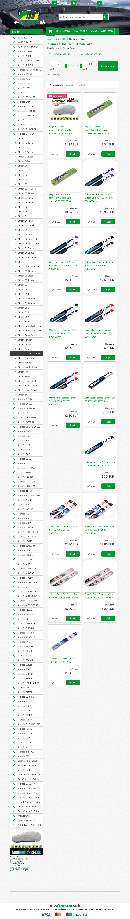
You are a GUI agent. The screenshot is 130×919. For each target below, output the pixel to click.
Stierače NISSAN (25, 609)
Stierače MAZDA (25, 577)
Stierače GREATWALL (27, 468)
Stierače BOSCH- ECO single (27, 789)
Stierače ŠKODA (24, 678)
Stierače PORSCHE (26, 637)
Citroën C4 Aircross (26, 220)
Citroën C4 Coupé (25, 225)
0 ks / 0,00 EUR (110, 3)
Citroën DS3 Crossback (28, 303)
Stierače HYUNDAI (26, 481)
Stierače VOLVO (24, 742)
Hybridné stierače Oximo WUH (29, 802)
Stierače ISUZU (24, 500)
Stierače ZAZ (23, 756)
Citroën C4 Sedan (25, 248)
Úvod (49, 39)
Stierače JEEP (23, 513)
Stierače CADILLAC (26, 115)
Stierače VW (23, 747)
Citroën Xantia (24, 362)
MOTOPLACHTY (24, 42)
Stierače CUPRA (25, 399)
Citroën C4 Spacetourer (28, 243)
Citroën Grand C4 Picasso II (29, 331)
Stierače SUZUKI (25, 701)
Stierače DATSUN (25, 422)
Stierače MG (23, 587)
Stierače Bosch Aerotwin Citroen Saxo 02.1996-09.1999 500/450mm (63, 530)
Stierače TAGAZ (24, 706)
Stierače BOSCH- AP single (27, 784)
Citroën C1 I (22, 165)
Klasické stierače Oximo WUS (28, 798)
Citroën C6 (22, 284)
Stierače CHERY (24, 120)
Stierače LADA (24, 523)
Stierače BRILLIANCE (27, 111)
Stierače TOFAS (24, 728)
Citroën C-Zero (24, 161)
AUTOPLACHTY (24, 37)
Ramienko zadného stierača (26, 766)
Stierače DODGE (25, 431)
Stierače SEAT (24, 669)
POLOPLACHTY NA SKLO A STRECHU (29, 825)
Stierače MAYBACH (26, 573)
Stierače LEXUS (24, 541)
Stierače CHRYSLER (26, 129)
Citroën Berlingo (25, 143)
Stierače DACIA (24, 404)
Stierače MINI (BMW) (27, 596)
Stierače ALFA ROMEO (28, 60)
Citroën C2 (22, 175)
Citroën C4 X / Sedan (27, 257)
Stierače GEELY (24, 458)
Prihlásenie (64, 3)
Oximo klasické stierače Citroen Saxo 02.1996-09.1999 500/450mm (99, 265)
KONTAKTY (84, 31)
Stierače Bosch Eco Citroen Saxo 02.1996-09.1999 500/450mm (63, 596)
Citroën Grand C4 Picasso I (30, 326)
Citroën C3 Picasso (26, 193)
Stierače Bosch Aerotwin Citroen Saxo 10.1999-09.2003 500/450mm (99, 530)
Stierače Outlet (24, 770)
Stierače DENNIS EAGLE (28, 426)
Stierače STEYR (24, 692)
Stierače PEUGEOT (26, 623)
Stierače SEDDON (25, 674)
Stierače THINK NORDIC (28, 724)
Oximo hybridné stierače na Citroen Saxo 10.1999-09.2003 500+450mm (63, 265)
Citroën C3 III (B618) (27, 188)
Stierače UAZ (23, 738)
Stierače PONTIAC (25, 632)
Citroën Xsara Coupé (27, 385)
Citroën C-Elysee (25, 156)
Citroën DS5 (23, 312)
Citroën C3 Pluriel (25, 202)
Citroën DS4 (23, 307)
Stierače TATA (23, 710)
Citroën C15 (23, 147)
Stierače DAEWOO (26, 408)
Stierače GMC (23, 463)
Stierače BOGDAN (25, 106)
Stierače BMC (23, 88)
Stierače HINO (24, 472)
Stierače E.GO (23, 436)
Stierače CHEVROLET (27, 124)
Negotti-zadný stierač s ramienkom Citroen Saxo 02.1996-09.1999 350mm (97, 130)
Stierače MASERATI (26, 568)
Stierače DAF (23, 413)
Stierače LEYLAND (26, 545)
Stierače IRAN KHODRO (28, 495)
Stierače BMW (24, 92)
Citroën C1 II (23, 170)
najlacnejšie (70, 85)
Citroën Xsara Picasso (27, 390)
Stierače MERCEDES (27, 582)
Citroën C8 (22, 289)
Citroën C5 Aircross (26, 271)
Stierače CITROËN (25, 133)
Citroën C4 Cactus (25, 252)
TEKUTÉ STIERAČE (26, 820)
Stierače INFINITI (25, 490)
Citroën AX (22, 138)
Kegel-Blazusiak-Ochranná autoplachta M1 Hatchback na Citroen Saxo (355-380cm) (62, 130)
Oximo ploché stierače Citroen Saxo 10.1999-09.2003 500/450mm (62, 401)
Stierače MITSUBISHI (27, 600)
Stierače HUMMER (26, 486)
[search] (105, 17)
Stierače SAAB (24, 655)
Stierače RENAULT (26, 646)
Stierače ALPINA (25, 65)
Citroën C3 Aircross (26, 198)
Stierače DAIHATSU (26, 417)
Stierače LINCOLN (25, 555)
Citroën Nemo (24, 349)
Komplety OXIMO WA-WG (29, 774)
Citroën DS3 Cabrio (26, 298)
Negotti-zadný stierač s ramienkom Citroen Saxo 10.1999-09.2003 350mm (61, 198)
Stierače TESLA (24, 719)
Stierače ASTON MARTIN (29, 69)
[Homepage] (51, 31)
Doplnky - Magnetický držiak (27, 761)
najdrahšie (82, 85)
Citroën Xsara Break (26, 381)
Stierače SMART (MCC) (28, 683)
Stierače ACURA (24, 51)
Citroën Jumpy (24, 344)
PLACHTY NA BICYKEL (27, 46)
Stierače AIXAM (24, 56)
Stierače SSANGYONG (27, 687)
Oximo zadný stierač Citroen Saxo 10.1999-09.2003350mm (100, 399)
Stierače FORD (24, 445)
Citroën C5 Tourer (25, 280)
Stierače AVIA (23, 83)
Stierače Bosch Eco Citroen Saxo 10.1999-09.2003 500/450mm (99, 596)
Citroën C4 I (22, 207)
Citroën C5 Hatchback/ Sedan (28, 267)
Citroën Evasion (24, 321)
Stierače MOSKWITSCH (28, 605)
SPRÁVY (111, 31)
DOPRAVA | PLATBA (70, 31)
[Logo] (29, 17)
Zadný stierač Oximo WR (29, 806)
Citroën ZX (22, 394)
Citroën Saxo (34, 353)
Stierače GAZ (23, 454)
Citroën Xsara (23, 376)
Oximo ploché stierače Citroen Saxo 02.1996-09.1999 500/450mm (98, 333)
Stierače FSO (23, 449)
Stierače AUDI (24, 79)
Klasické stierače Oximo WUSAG (28, 811)
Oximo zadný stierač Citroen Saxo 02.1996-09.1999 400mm (100, 463)
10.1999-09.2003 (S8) (91, 54)
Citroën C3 (22, 179)
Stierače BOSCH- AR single (27, 793)
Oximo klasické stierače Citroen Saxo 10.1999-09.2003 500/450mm (63, 333)
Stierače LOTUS (24, 559)
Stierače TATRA (24, 715)
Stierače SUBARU (25, 696)
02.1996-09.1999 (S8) (60, 54)
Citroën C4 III (23, 216)
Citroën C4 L (23, 230)
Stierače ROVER (25, 651)
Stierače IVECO (24, 504)
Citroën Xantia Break (27, 367)
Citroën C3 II (23, 184)
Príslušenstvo (23, 815)
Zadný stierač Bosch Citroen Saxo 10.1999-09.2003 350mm (64, 660)
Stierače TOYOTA (25, 733)
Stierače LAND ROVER (28, 532)
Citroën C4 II (23, 211)
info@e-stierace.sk (19, 868)
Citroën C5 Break (25, 275)
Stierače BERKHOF (26, 97)
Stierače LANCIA (25, 527)
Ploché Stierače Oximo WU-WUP (28, 779)
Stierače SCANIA (25, 660)
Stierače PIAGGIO (25, 628)
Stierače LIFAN (24, 550)
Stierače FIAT (23, 440)
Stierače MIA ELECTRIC (28, 591)
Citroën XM (22, 371)
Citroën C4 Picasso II (27, 239)
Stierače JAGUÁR (25, 509)
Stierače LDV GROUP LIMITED (27, 537)
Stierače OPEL (24, 619)
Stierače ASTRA (24, 74)
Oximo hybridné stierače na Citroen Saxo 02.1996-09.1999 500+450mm (99, 198)
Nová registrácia (85, 3)
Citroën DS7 (23, 317)
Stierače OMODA (25, 614)
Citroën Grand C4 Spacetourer (25, 335)
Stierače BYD (23, 101)
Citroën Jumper (24, 339)
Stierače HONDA (25, 477)
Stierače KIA (23, 518)
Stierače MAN (24, 564)
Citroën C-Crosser (25, 152)
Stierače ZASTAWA (26, 751)
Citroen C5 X (23, 262)
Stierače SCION (24, 664)
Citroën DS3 (23, 294)
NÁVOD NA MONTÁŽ (98, 31)
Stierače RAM (23, 642)
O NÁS (58, 31)
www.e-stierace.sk (19, 858)
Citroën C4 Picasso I (26, 234)
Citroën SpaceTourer (26, 358)
